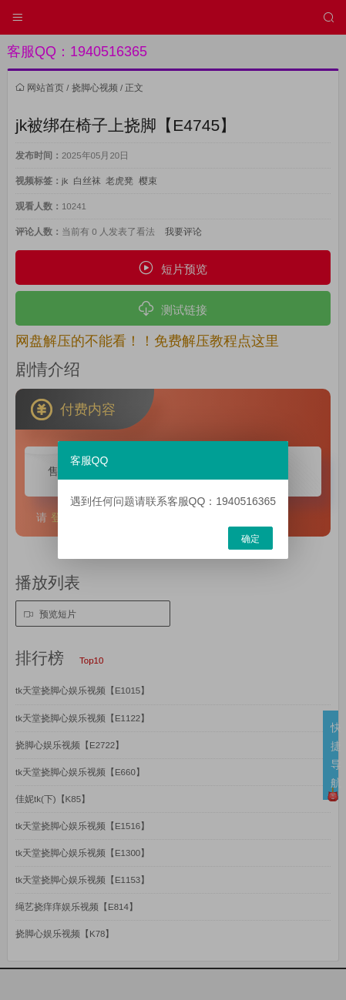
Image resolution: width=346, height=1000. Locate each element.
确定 (250, 538)
